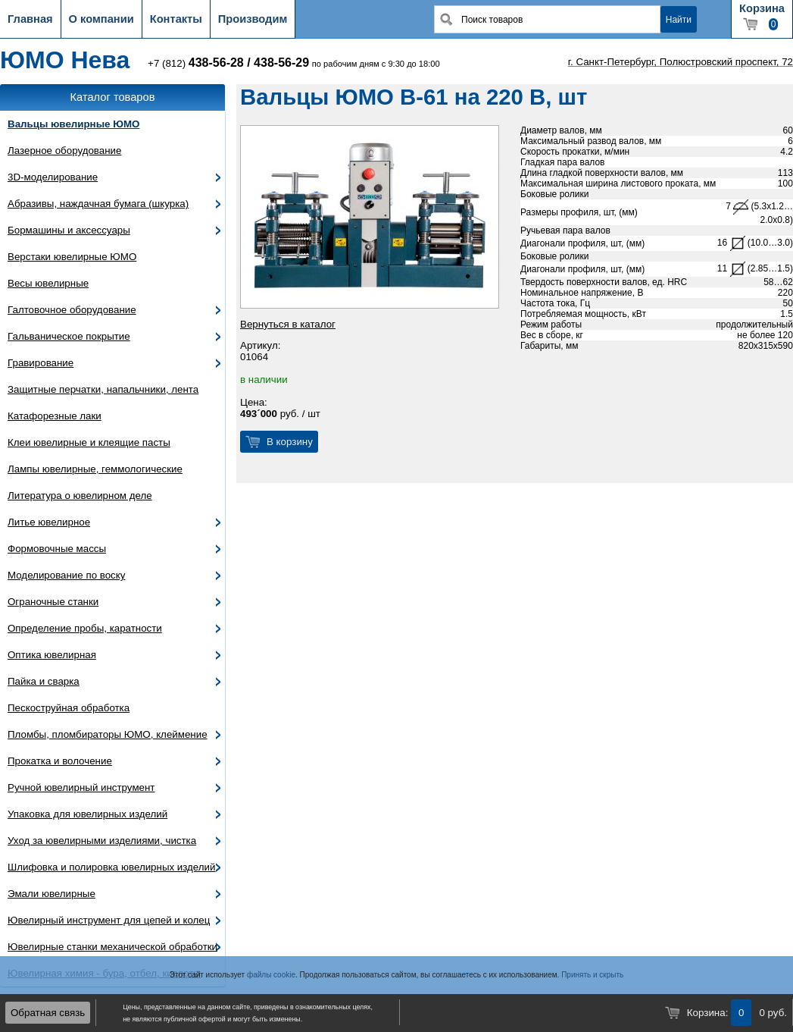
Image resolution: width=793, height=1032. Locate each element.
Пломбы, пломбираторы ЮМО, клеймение (108, 734)
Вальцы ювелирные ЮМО (73, 124)
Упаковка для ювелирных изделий (87, 814)
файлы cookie (271, 975)
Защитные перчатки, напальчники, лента (103, 389)
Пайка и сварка (44, 681)
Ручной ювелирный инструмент (81, 787)
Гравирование (40, 363)
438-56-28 (216, 62)
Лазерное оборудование (64, 150)
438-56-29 (281, 62)
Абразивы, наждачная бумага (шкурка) (98, 203)
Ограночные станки (53, 601)
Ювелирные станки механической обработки (112, 946)
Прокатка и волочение (60, 761)
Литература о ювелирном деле (80, 495)
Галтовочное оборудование (72, 309)
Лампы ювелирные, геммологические (95, 469)
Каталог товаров (112, 97)
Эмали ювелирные (51, 893)
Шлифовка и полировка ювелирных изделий (112, 867)
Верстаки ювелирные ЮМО (72, 256)
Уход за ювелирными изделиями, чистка (102, 840)
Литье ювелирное (49, 522)
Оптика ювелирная (52, 654)
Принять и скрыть (592, 975)
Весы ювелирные (48, 283)
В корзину (290, 441)
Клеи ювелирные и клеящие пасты (89, 442)
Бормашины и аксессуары (69, 230)
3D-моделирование (53, 177)
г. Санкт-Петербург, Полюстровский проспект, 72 (680, 61)
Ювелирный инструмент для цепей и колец (109, 920)
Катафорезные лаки (54, 416)
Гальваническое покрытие (69, 336)
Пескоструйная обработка (69, 708)
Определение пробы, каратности (85, 628)
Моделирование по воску (66, 575)
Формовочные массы (57, 548)
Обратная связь (48, 1012)
